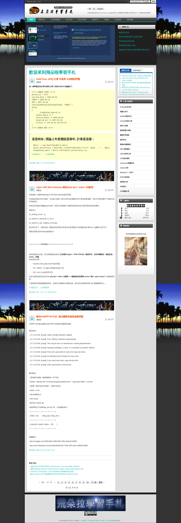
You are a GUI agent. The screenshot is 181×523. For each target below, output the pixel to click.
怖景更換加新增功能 (126, 41)
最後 (100, 482)
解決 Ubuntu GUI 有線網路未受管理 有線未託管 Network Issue (54, 474)
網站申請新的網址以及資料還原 (131, 37)
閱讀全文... (39, 154)
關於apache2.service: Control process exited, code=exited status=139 (57, 469)
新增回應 (50, 154)
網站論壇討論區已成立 (127, 45)
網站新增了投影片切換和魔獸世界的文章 (134, 50)
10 (88, 482)
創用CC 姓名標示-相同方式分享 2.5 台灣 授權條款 (100, 521)
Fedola (74, 521)
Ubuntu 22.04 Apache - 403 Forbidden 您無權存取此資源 (52, 472)
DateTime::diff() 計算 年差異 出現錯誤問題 (136, 76)
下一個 (93, 482)
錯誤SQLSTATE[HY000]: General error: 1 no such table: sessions (55, 467)
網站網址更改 (124, 32)
